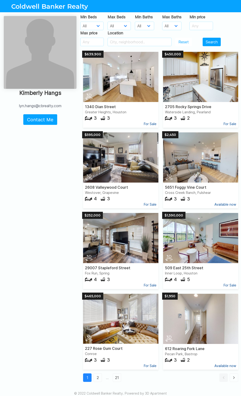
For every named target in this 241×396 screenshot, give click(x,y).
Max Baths (171, 17)
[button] (223, 377)
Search (212, 42)
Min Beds (88, 17)
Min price (197, 17)
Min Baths (144, 17)
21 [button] (117, 377)
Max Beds (116, 17)
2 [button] (98, 377)
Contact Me (40, 119)
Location (115, 33)
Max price (88, 33)
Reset (183, 42)
